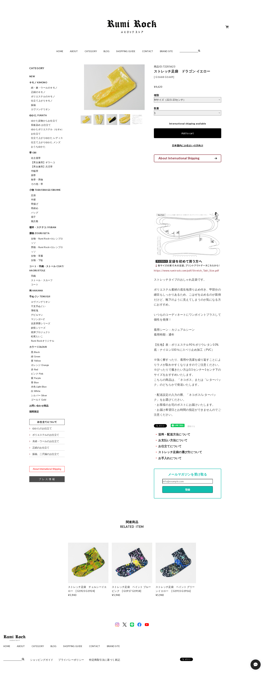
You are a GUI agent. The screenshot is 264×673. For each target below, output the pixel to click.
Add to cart (187, 133)
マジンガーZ (38, 319)
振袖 (33, 105)
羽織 (33, 276)
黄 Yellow (36, 360)
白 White (35, 391)
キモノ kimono (38, 82)
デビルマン (37, 314)
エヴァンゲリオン (40, 109)
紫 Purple (36, 378)
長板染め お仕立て (41, 125)
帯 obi (33, 152)
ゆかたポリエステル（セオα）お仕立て (47, 131)
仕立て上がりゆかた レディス (47, 138)
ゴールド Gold (38, 399)
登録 (187, 489)
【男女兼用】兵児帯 (42, 166)
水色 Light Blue (38, 386)
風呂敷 (34, 221)
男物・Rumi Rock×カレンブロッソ (47, 249)
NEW (32, 76)
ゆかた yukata (38, 115)
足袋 (33, 195)
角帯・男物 (37, 179)
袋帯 (33, 175)
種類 (156, 95)
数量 (156, 108)
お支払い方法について (172, 440)
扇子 (33, 217)
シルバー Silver (39, 395)
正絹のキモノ (38, 92)
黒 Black (35, 352)
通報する (191, 426)
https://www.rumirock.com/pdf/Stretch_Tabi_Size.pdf (186, 270)
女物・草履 (37, 255)
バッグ (34, 212)
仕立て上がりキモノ (42, 100)
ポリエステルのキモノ (43, 96)
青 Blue (35, 382)
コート (34, 284)
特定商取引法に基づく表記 (104, 659)
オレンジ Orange (40, 365)
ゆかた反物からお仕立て (44, 120)
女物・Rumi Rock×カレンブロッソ (47, 240)
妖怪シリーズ (38, 327)
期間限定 (34, 411)
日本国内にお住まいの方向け (187, 145)
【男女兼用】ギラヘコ (43, 162)
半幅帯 (34, 171)
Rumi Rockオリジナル (42, 340)
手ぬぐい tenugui (39, 296)
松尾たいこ (37, 336)
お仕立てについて (170, 446)
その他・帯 (37, 184)
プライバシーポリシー (71, 659)
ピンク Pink (37, 373)
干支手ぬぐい (38, 306)
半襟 (33, 199)
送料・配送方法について (174, 434)
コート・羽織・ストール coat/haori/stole (46, 268)
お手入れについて (170, 458)
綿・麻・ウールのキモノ (44, 87)
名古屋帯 (36, 158)
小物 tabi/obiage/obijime (45, 190)
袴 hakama (36, 290)
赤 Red (34, 369)
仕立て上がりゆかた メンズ (45, 142)
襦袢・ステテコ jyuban (42, 227)
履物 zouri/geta (39, 233)
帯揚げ (34, 204)
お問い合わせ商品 (38, 405)
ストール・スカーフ (42, 280)
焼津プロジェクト (40, 332)
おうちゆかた (38, 146)
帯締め (34, 208)
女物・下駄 (37, 260)
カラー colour (38, 347)
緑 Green (35, 356)
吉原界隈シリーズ (40, 323)
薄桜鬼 (34, 310)
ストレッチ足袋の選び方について (180, 452)
